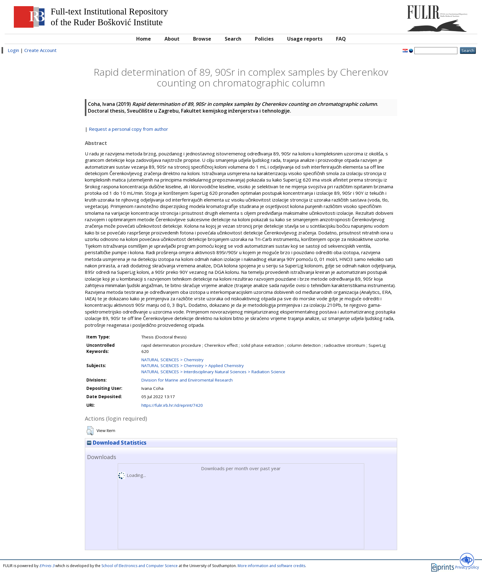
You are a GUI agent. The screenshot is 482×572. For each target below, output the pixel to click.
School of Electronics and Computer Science (139, 565)
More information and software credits (271, 565)
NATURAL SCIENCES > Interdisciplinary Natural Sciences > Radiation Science (213, 371)
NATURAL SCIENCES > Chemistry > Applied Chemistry (192, 365)
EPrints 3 (46, 565)
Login (13, 50)
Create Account (40, 50)
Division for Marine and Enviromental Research (187, 380)
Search (233, 38)
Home (143, 38)
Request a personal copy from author (128, 129)
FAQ (341, 38)
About (172, 38)
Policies (264, 38)
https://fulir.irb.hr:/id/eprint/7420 (172, 405)
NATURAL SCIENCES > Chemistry (172, 359)
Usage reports (304, 38)
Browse (202, 38)
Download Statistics (116, 442)
